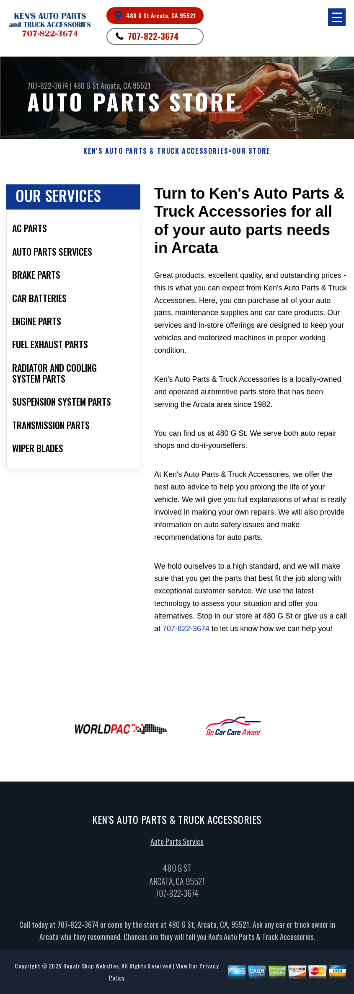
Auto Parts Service (177, 843)
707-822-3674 (153, 36)
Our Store (251, 151)
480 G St (86, 85)
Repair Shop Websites (91, 968)
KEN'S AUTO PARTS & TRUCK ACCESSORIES (156, 151)
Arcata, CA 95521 (126, 85)
